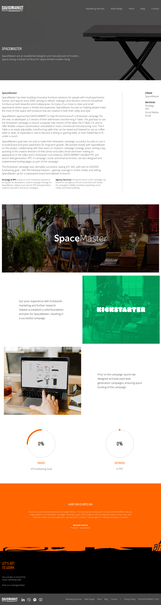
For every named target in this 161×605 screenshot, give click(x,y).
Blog (142, 8)
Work (131, 8)
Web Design (116, 8)
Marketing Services (95, 8)
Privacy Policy (130, 599)
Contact (155, 8)
